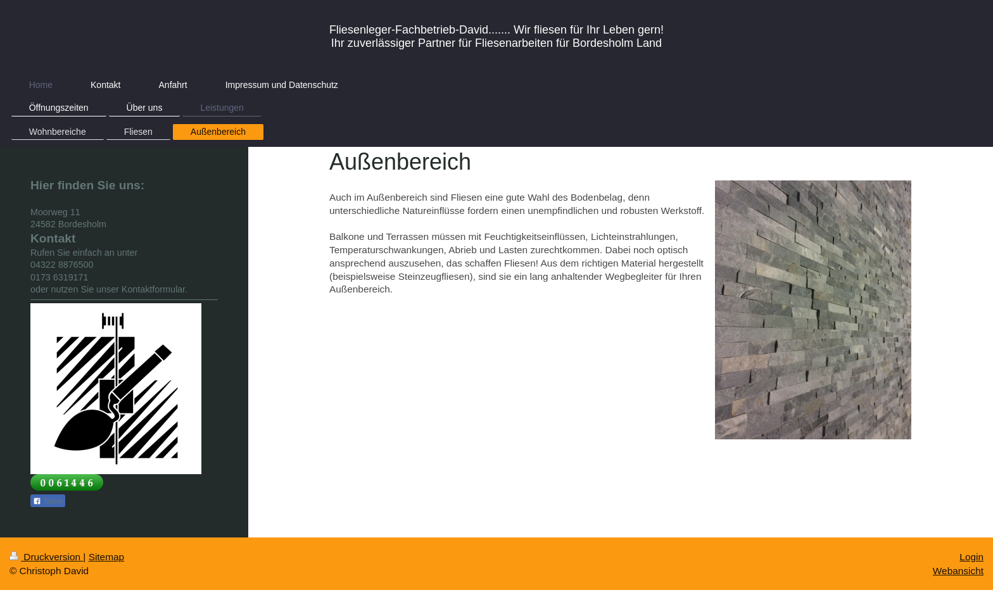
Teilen (48, 501)
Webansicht (958, 570)
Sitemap (106, 556)
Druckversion (46, 556)
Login (971, 556)
